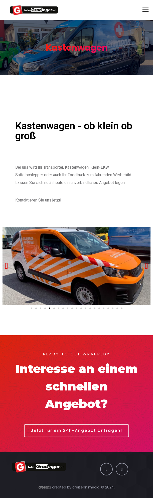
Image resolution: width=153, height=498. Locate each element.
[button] (31, 308)
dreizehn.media (85, 487)
